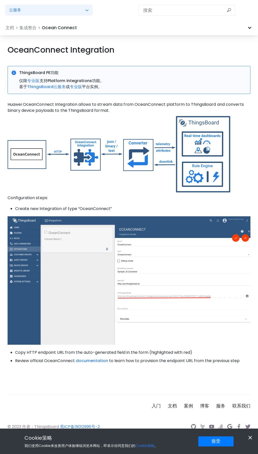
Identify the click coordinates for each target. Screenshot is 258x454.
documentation (92, 361)
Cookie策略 (38, 438)
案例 (188, 406)
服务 (220, 406)
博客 (204, 406)
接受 (215, 441)
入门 (156, 406)
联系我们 (241, 406)
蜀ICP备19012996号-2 (80, 427)
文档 (172, 406)
